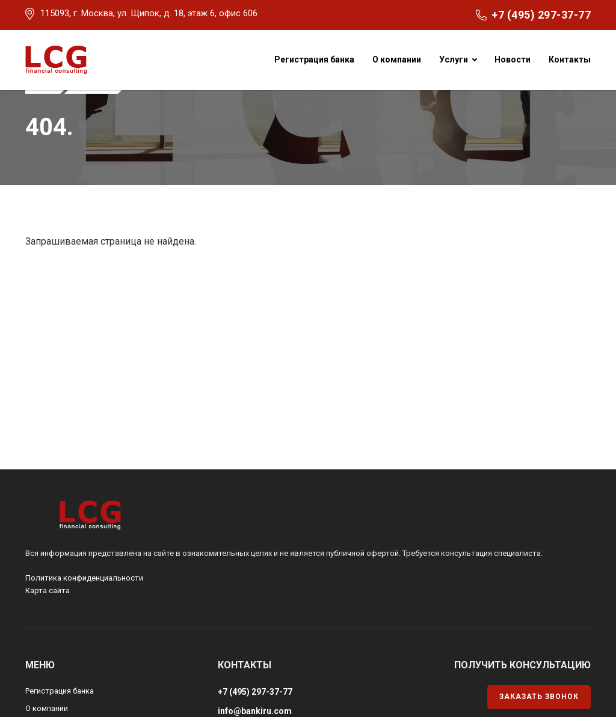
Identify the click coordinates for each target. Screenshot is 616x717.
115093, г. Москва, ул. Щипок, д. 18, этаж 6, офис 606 (148, 13)
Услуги (453, 59)
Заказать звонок (539, 696)
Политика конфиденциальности (84, 577)
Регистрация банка (314, 59)
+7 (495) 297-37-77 (541, 14)
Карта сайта (47, 590)
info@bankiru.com (255, 711)
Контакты (570, 59)
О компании (396, 59)
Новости (512, 59)
